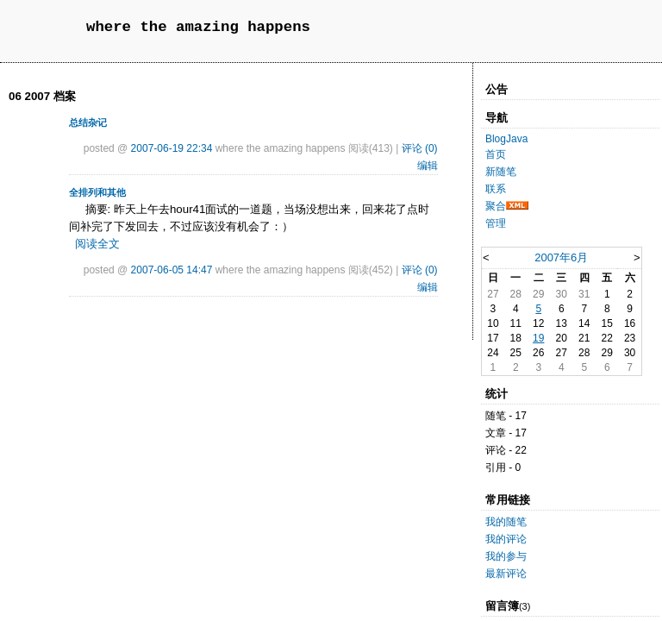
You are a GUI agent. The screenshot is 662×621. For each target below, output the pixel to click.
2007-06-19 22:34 (172, 148)
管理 (495, 223)
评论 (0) (420, 148)
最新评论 (506, 574)
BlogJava (506, 139)
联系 (495, 189)
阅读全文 (97, 243)
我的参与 (506, 556)
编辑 (427, 166)
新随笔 (500, 172)
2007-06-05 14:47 (172, 270)
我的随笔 (506, 522)
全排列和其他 (97, 192)
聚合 (495, 206)
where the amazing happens (198, 27)
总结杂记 (88, 122)
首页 (495, 154)
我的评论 (506, 539)
